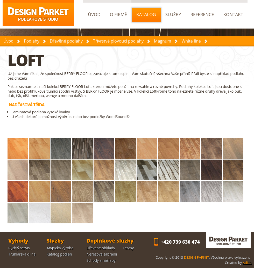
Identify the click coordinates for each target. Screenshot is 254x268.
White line (191, 41)
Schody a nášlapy (101, 260)
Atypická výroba (60, 247)
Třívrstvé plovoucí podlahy (118, 41)
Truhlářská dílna (22, 254)
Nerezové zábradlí (102, 254)
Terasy (128, 247)
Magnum (162, 41)
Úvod (8, 41)
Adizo (247, 262)
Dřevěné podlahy (66, 41)
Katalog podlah (59, 254)
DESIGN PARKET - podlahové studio (228, 240)
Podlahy (31, 41)
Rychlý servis (19, 247)
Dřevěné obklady (101, 247)
